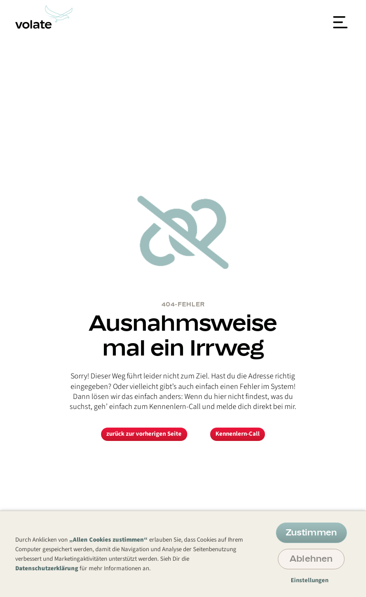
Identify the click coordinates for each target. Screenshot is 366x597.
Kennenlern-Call (237, 433)
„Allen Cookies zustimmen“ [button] (108, 539)
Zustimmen (311, 532)
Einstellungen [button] (309, 580)
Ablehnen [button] (311, 558)
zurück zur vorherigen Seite (144, 433)
